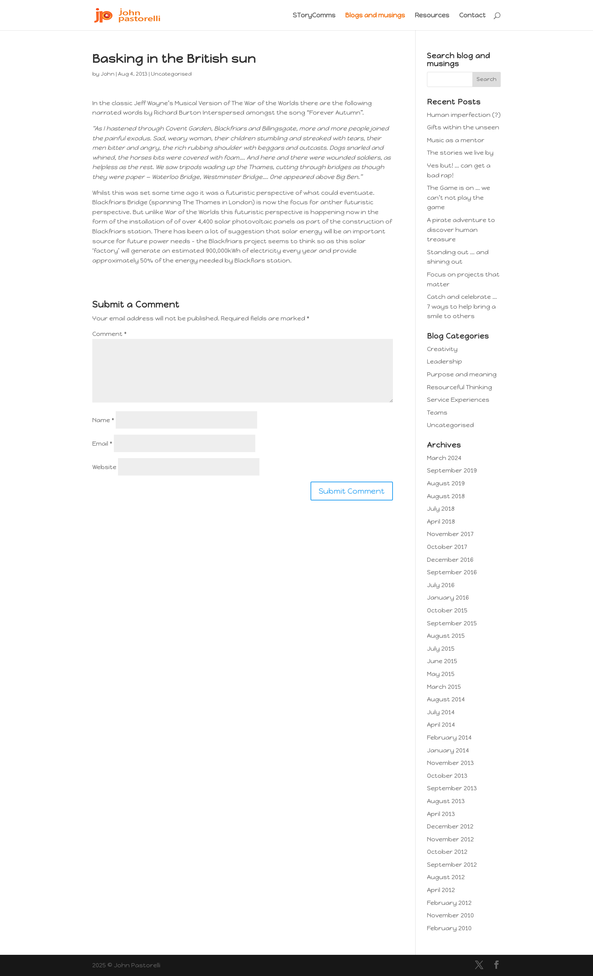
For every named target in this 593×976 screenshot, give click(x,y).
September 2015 (452, 623)
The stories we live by (460, 152)
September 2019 (452, 470)
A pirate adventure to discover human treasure (461, 229)
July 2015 (441, 648)
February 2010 (449, 928)
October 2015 (447, 610)
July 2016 (441, 585)
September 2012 (452, 864)
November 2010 (450, 915)
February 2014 (449, 737)
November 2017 (450, 534)
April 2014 (441, 724)
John (108, 74)
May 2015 (441, 674)
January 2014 (448, 750)
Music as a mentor (455, 140)
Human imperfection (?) (464, 114)
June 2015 (442, 661)
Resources (432, 15)
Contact (472, 15)
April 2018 (441, 521)
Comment (109, 333)
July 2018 (441, 508)
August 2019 (446, 483)
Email (102, 443)
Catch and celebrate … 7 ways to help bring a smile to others (462, 306)
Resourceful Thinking (459, 387)
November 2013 (450, 762)
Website (104, 467)
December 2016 (450, 559)
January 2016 (448, 597)
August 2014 (446, 699)
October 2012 (447, 851)
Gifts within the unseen (463, 127)
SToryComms (314, 15)
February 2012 (449, 902)
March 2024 (444, 458)
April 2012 (441, 890)
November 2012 (450, 839)
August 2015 (446, 635)
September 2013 (452, 788)
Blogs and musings (375, 15)
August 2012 (446, 877)
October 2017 (447, 546)
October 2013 (447, 775)
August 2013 (446, 801)
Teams (437, 412)
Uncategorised (171, 74)
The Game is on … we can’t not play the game (458, 197)
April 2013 (441, 813)
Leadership (444, 361)
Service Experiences (458, 399)
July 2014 (441, 712)
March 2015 (444, 686)
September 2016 (452, 572)
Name (103, 420)
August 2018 (446, 496)
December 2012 (450, 826)
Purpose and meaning (462, 374)
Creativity (442, 349)
